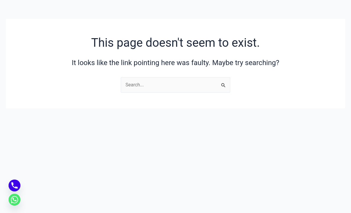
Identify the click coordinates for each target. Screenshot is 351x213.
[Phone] (14, 185)
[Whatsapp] (14, 200)
